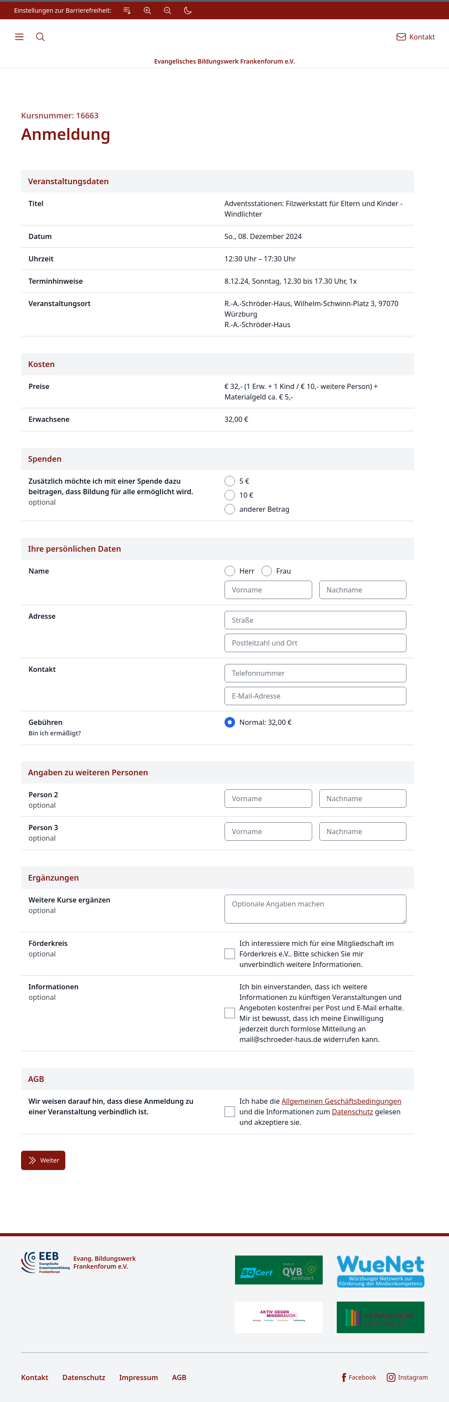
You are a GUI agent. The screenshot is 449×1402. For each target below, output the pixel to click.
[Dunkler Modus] (187, 10)
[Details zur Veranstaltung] (217, 253)
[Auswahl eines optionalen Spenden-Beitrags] (217, 485)
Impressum (138, 1377)
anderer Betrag (264, 509)
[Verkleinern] (167, 10)
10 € (246, 495)
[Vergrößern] (147, 10)
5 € (244, 481)
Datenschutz (352, 1112)
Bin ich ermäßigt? (55, 733)
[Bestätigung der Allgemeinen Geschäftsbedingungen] (217, 1101)
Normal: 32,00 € (265, 722)
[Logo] (119, 1262)
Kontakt (34, 1377)
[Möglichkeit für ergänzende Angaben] (217, 959)
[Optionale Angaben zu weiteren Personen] (217, 806)
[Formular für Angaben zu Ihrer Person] (217, 642)
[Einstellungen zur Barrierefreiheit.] (105, 10)
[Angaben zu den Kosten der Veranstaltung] (217, 392)
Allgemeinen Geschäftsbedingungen (341, 1101)
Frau (283, 571)
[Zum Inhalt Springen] (127, 10)
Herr (246, 571)
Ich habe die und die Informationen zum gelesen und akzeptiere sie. (320, 1111)
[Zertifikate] (330, 1294)
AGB (179, 1377)
